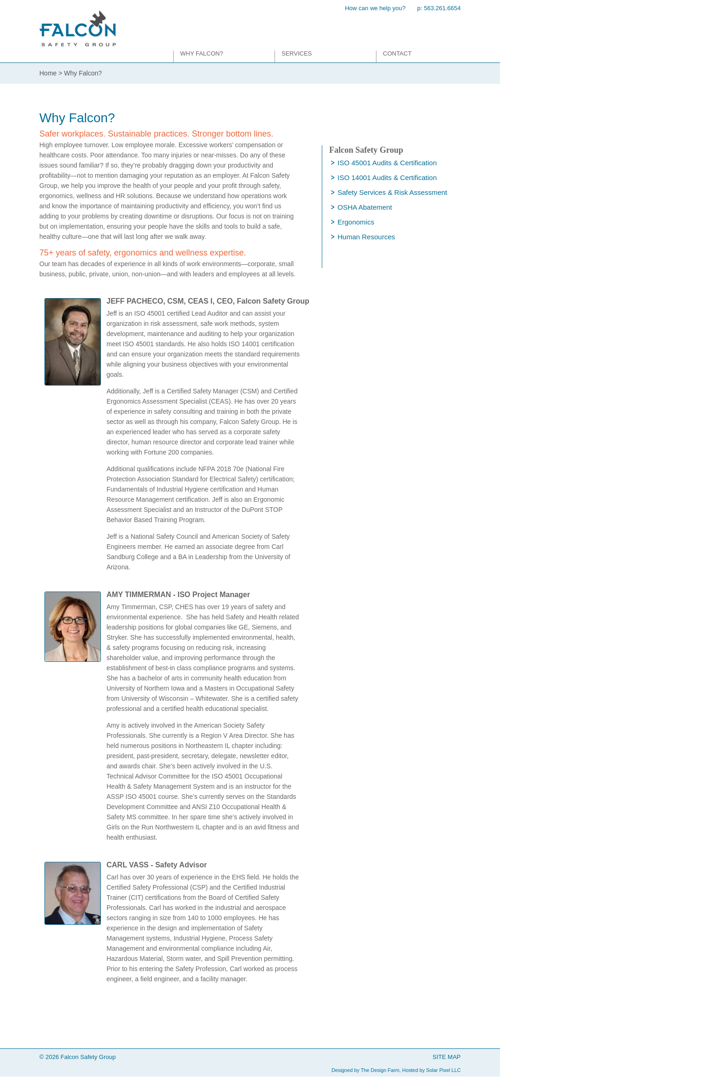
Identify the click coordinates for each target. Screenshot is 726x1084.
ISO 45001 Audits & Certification (387, 163)
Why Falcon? (201, 53)
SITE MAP (446, 1056)
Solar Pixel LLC (443, 1070)
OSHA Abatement (365, 207)
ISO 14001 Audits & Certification (387, 177)
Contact (397, 53)
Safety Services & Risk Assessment (392, 192)
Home (47, 73)
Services (297, 53)
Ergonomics (356, 222)
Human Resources (366, 237)
